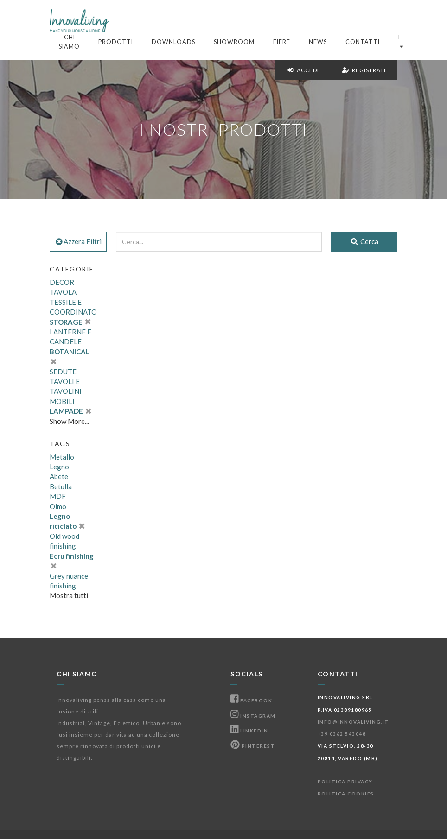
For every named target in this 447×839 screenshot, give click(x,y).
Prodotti (115, 41)
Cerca (364, 241)
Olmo (58, 506)
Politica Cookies (346, 793)
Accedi (303, 70)
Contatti (362, 41)
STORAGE (70, 322)
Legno (59, 466)
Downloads (173, 41)
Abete (59, 476)
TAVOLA (63, 292)
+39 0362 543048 (342, 734)
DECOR (62, 282)
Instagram (253, 716)
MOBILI (62, 401)
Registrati (364, 70)
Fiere (281, 41)
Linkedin (249, 730)
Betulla (61, 486)
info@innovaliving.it (353, 722)
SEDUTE (63, 371)
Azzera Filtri (78, 241)
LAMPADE (70, 411)
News (318, 41)
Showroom (234, 41)
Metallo (62, 457)
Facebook (251, 700)
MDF (58, 496)
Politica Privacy (345, 781)
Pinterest (252, 746)
